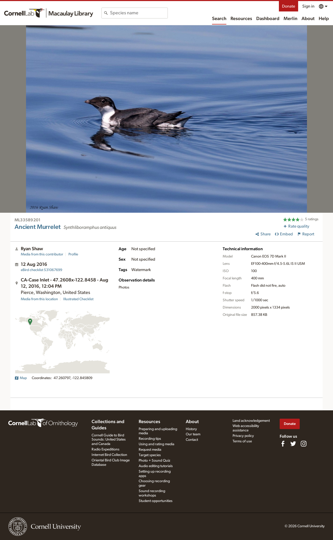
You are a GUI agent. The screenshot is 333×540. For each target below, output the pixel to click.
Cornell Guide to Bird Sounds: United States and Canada (109, 440)
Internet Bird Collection (109, 455)
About (308, 18)
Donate (288, 6)
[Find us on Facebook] (283, 444)
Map (21, 378)
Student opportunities (155, 501)
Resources (241, 18)
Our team (193, 434)
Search (219, 18)
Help (324, 18)
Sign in (308, 6)
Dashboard (267, 18)
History (191, 429)
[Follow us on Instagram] (303, 444)
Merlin (290, 18)
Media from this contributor (42, 254)
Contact (192, 440)
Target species (150, 455)
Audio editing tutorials (156, 466)
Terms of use (242, 441)
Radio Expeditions (105, 449)
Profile (73, 254)
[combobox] (139, 13)
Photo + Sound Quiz (154, 460)
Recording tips (150, 439)
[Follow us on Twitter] (293, 444)
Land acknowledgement (251, 421)
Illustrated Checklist (78, 299)
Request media (150, 449)
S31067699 (41, 270)
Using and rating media (156, 444)
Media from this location (39, 299)
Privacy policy (243, 436)
